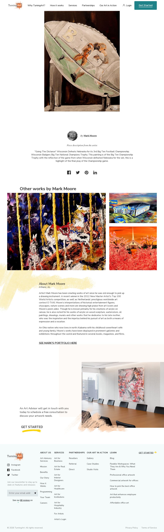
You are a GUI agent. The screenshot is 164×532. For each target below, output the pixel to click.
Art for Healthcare (59, 487)
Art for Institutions (59, 495)
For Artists (59, 513)
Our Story (44, 477)
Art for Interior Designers (58, 478)
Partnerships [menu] (88, 5)
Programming (46, 491)
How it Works (43, 484)
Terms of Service (149, 527)
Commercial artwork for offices (124, 480)
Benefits (44, 472)
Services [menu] (73, 5)
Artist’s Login (60, 519)
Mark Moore (90, 135)
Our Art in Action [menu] (108, 5)
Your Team (45, 497)
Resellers (73, 458)
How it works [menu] (57, 5)
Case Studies (93, 463)
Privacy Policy (131, 527)
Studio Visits (92, 469)
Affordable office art (119, 502)
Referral (72, 463)
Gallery (90, 458)
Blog (112, 458)
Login (129, 5)
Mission (43, 466)
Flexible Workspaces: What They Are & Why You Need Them (122, 466)
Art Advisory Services (45, 459)
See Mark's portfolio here (58, 343)
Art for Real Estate (59, 468)
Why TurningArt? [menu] (36, 5)
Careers (43, 503)
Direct (71, 469)
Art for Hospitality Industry (59, 505)
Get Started (146, 5)
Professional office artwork (122, 475)
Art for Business (58, 459)
